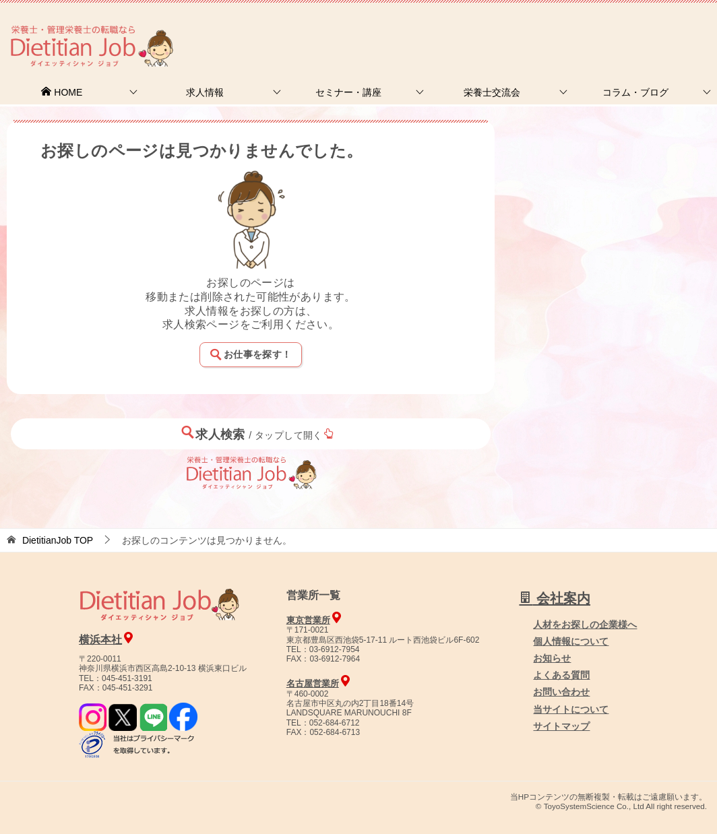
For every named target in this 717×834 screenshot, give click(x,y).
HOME (61, 92)
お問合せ (485, 30)
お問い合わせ (561, 691)
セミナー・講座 (348, 92)
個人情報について (571, 641)
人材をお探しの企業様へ (626, 29)
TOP (57, 540)
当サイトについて (571, 709)
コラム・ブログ (635, 92)
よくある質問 (561, 675)
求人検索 (257, 433)
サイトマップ (561, 726)
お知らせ (552, 658)
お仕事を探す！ (250, 354)
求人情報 (205, 92)
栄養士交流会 (492, 92)
